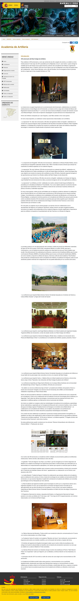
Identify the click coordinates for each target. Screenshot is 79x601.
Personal (44, 580)
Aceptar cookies (45, 597)
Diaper (61, 583)
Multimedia (6, 87)
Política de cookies (34, 597)
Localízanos (6, 64)
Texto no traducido (16, 39)
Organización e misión (9, 70)
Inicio (4, 39)
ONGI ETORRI (63, 1)
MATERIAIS (25, 35)
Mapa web (26, 580)
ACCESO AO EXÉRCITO (35, 35)
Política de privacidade (29, 584)
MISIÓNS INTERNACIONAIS (48, 35)
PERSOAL (4, 35)
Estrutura (44, 583)
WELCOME (75, 1)
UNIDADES (10, 35)
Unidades (44, 581)
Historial (5, 67)
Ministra (62, 580)
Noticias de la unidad (8, 84)
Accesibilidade (27, 581)
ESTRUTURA (18, 35)
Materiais (44, 584)
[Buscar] (76, 6)
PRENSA (75, 35)
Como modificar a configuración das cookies (35, 592)
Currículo (5, 73)
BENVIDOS (58, 1)
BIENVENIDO (46, 1)
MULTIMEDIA (68, 35)
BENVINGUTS (52, 1)
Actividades (6, 90)
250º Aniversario (34, 39)
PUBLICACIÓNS (59, 35)
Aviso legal (26, 583)
